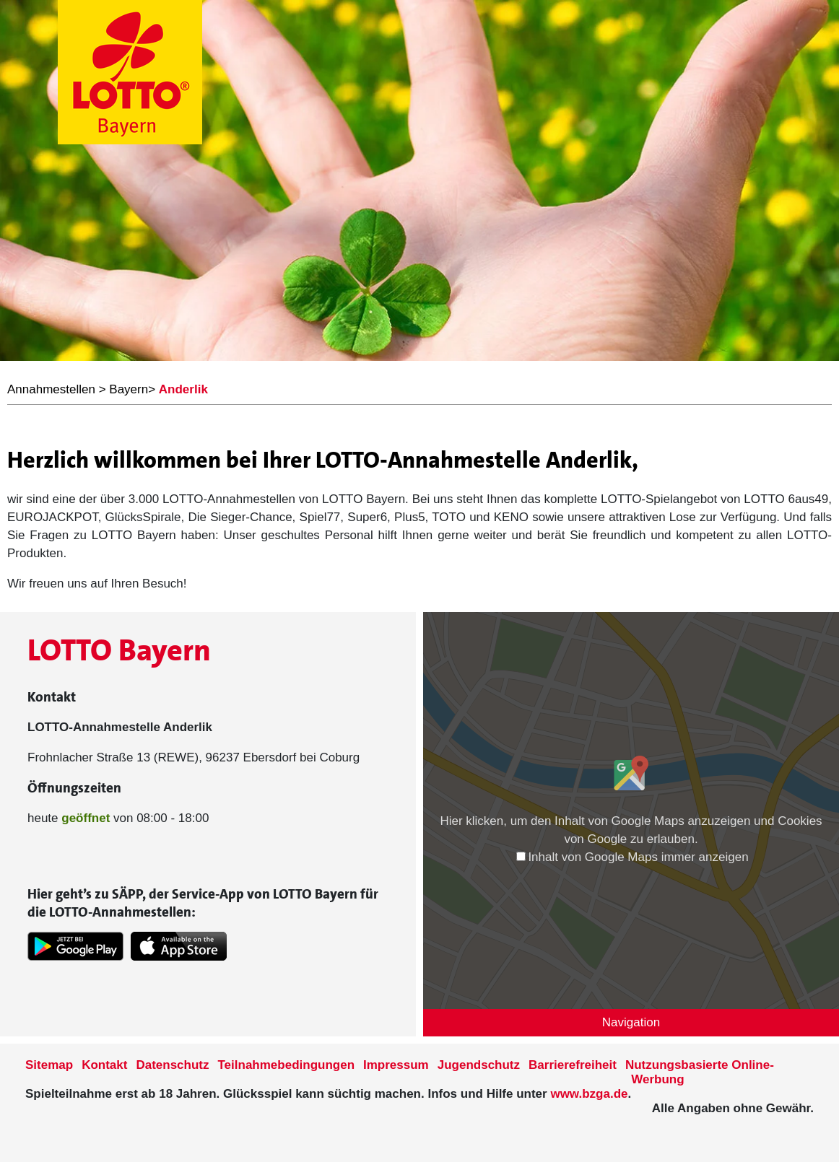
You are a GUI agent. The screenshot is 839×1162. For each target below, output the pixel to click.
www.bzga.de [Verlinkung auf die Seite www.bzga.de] (588, 1094)
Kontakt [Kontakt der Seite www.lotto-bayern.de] (104, 1065)
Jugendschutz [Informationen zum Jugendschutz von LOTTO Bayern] (479, 1065)
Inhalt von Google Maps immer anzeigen (632, 857)
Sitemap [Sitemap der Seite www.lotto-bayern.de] (49, 1065)
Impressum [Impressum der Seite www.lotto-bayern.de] (396, 1065)
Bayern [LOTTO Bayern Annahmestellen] (128, 389)
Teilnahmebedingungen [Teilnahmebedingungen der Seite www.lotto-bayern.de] (286, 1065)
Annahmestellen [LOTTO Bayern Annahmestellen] (51, 389)
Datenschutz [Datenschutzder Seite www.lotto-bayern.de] (172, 1065)
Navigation (631, 1022)
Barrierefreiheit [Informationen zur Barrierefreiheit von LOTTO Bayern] (573, 1065)
